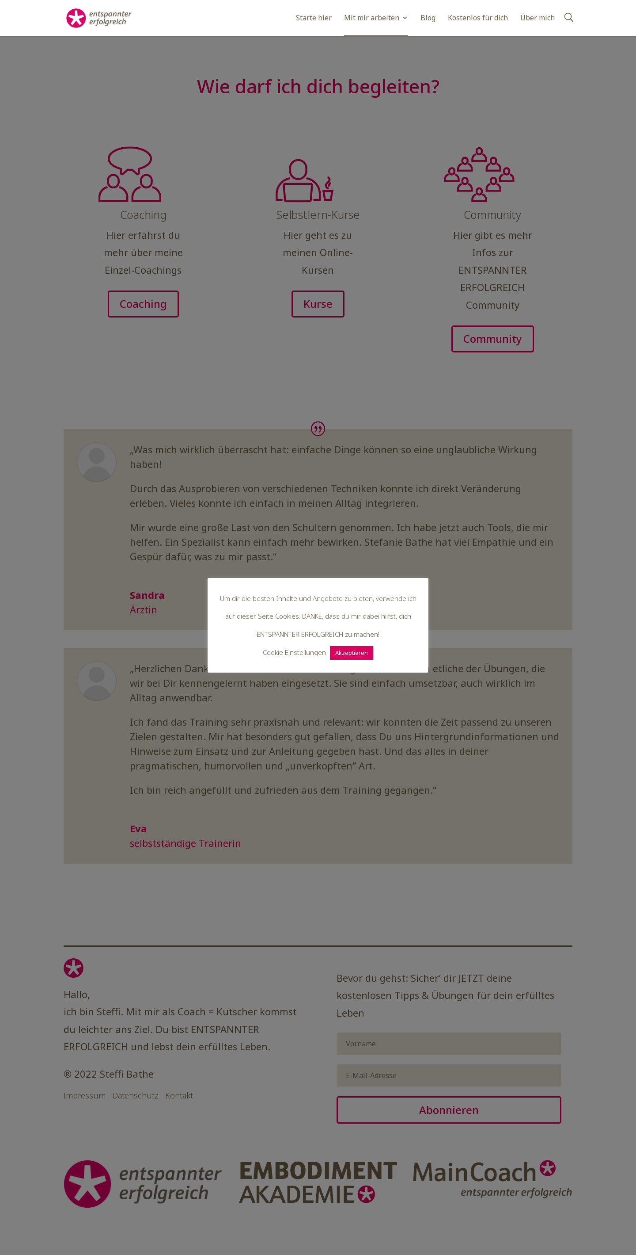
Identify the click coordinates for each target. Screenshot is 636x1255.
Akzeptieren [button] (351, 653)
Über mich (537, 19)
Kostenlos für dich (478, 19)
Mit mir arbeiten (371, 19)
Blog (427, 19)
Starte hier (314, 19)
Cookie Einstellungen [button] (294, 652)
